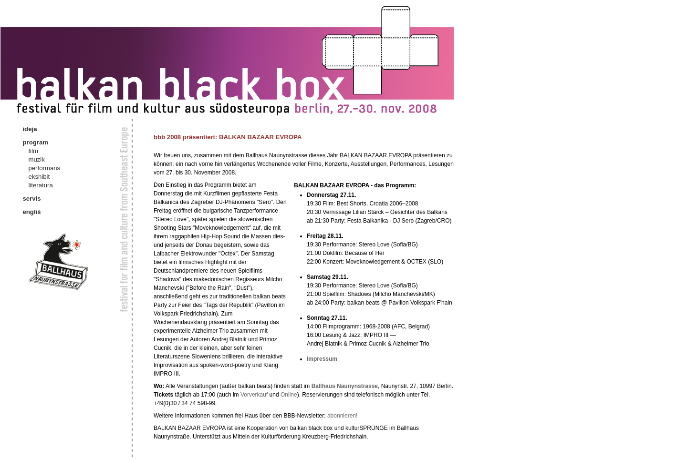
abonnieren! (342, 415)
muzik (36, 159)
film (33, 150)
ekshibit (39, 176)
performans (44, 168)
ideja (29, 129)
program (35, 142)
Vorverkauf (254, 394)
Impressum (322, 359)
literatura (40, 185)
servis (31, 198)
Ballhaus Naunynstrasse (345, 386)
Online (289, 394)
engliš (31, 211)
